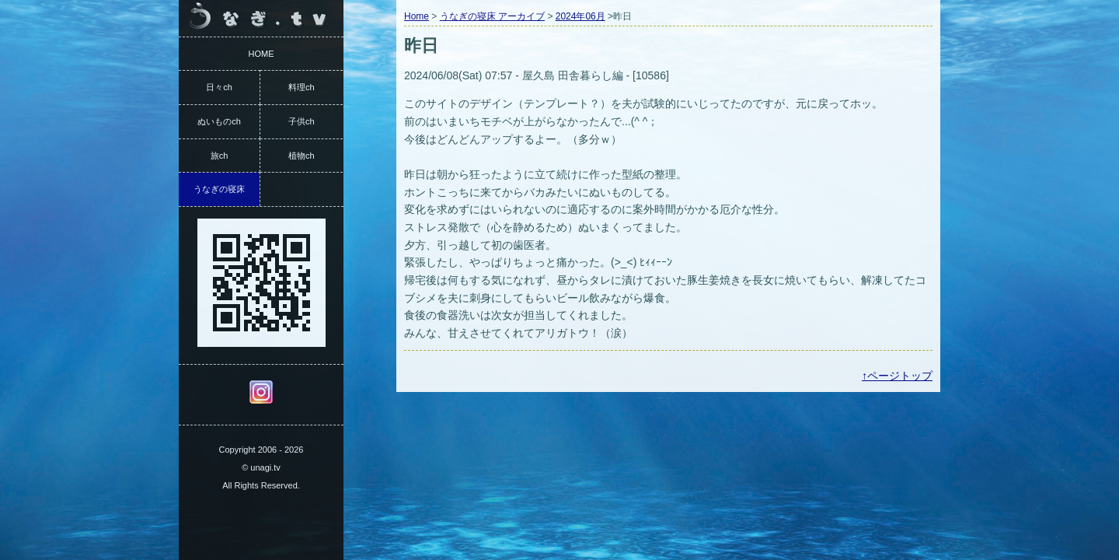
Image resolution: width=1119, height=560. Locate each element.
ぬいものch (219, 121)
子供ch (301, 121)
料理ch (301, 87)
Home (416, 16)
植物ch (301, 155)
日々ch (219, 87)
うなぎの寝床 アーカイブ (492, 16)
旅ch (219, 155)
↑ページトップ (897, 375)
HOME (261, 53)
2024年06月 (580, 16)
